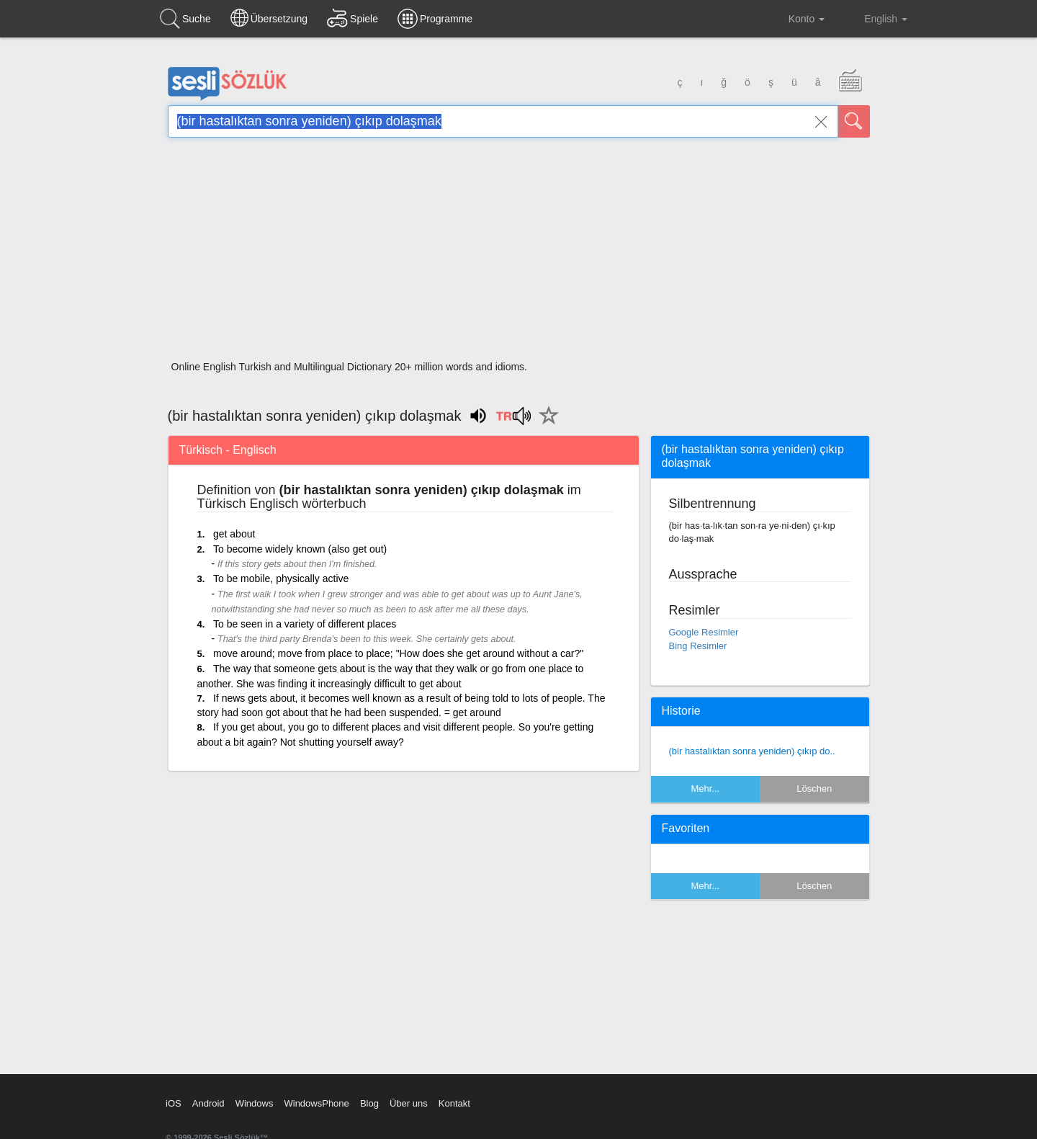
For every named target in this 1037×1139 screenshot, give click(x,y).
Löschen (814, 788)
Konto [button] (795, 19)
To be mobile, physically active (281, 578)
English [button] (875, 18)
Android (208, 1103)
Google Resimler (704, 632)
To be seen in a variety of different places (304, 624)
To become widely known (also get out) (300, 549)
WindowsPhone (316, 1103)
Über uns (409, 1103)
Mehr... (705, 788)
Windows (254, 1103)
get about (234, 534)
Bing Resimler (698, 645)
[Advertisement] (519, 253)
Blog (369, 1103)
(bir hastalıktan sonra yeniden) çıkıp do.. (752, 751)
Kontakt (454, 1103)
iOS (173, 1103)
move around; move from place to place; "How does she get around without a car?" (398, 653)
